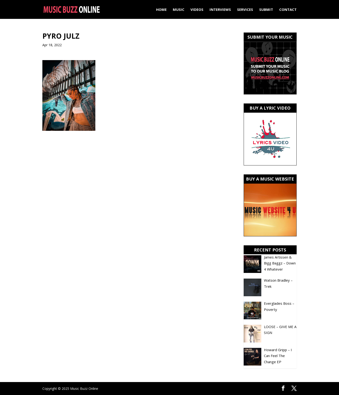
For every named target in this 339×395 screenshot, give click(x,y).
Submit (266, 10)
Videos (196, 10)
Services (245, 10)
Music (178, 10)
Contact (288, 10)
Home (161, 10)
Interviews (220, 10)
